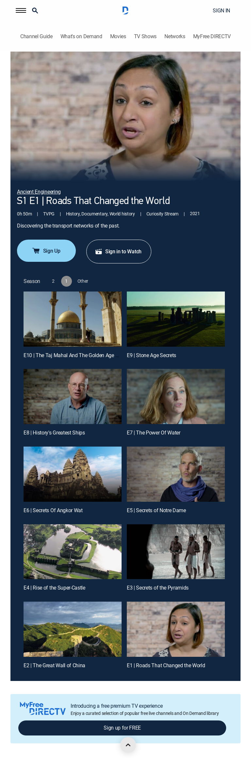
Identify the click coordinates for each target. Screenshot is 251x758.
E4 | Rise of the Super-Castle (54, 587)
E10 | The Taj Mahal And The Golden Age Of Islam (79, 355)
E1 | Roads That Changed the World (166, 665)
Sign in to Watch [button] (118, 251)
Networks (174, 36)
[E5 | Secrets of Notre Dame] (176, 474)
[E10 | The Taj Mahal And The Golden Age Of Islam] (73, 319)
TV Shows (145, 36)
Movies (118, 36)
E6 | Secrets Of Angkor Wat (53, 510)
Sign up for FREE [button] (122, 727)
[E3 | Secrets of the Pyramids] (176, 551)
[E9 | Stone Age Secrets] (176, 319)
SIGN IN (221, 10)
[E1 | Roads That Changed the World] (176, 629)
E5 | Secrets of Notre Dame (156, 510)
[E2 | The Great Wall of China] (73, 629)
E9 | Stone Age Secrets (151, 355)
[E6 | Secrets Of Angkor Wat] (73, 474)
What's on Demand (81, 36)
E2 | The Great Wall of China (54, 665)
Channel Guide (36, 36)
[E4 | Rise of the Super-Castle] (73, 551)
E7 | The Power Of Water (153, 432)
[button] (21, 10)
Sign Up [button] (45, 250)
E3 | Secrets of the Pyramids (158, 587)
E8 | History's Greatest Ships (54, 432)
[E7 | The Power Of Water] (176, 396)
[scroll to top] (128, 745)
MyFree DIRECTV (212, 36)
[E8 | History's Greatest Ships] (73, 396)
